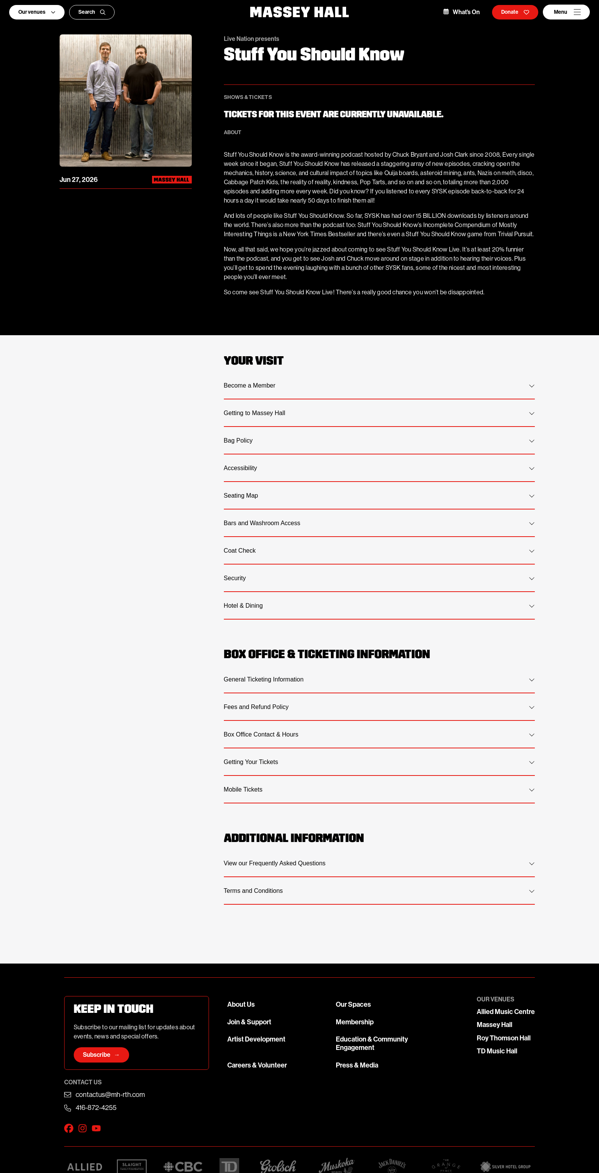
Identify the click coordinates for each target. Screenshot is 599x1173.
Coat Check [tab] (379, 550)
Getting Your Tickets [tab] (379, 762)
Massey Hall (494, 1024)
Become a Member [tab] (379, 385)
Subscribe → (101, 1054)
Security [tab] (379, 578)
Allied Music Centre (506, 1012)
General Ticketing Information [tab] (379, 679)
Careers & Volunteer (257, 1065)
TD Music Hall (497, 1051)
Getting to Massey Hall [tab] (379, 413)
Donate (515, 12)
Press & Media (357, 1065)
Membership (355, 1022)
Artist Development (256, 1039)
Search (92, 12)
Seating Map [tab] (379, 495)
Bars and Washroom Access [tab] (379, 523)
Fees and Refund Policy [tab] (379, 707)
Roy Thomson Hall (504, 1038)
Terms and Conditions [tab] (379, 890)
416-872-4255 (96, 1107)
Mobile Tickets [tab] (379, 789)
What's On (462, 12)
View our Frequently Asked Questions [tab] (379, 863)
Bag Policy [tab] (379, 440)
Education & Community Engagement (372, 1043)
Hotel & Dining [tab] (379, 605)
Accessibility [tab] (379, 468)
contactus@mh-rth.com (110, 1094)
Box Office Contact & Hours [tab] (379, 734)
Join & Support (249, 1022)
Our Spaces (353, 1004)
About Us (241, 1004)
